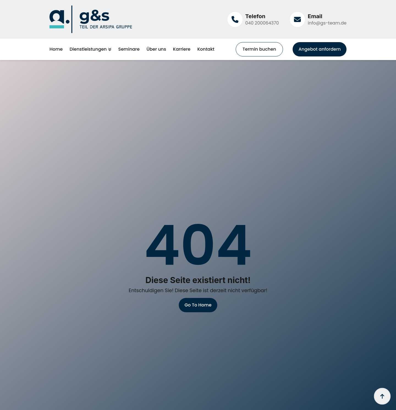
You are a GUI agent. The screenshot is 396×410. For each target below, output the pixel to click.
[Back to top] (382, 396)
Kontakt (205, 49)
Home (56, 49)
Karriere (181, 49)
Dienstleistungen (88, 49)
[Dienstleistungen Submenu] (109, 49)
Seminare (129, 49)
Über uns (156, 49)
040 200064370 (262, 23)
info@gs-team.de (327, 23)
